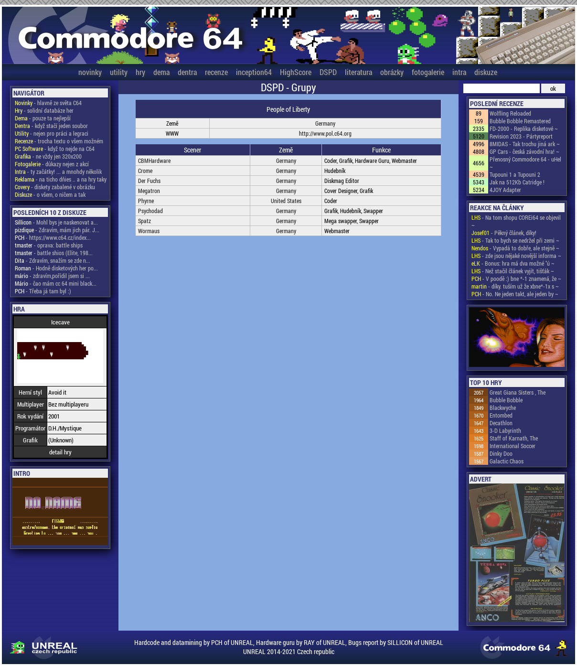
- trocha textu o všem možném (59, 141)
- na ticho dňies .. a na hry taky (61, 179)
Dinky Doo (501, 453)
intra (459, 72)
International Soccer (512, 446)
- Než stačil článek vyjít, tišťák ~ (512, 271)
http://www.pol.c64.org (325, 133)
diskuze (485, 72)
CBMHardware (154, 160)
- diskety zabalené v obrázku (55, 187)
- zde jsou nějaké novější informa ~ (516, 255)
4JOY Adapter (505, 189)
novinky (90, 72)
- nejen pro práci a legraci (51, 133)
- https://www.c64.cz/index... (53, 237)
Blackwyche (503, 407)
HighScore (295, 72)
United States (286, 200)
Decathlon (501, 423)
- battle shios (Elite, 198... (54, 253)
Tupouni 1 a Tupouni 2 (515, 174)
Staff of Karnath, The (514, 438)
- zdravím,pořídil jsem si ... (52, 275)
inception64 (254, 72)
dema (161, 72)
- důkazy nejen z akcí (52, 164)
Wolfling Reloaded (510, 113)
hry (140, 72)
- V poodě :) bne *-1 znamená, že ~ (516, 278)
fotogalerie (428, 72)
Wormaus (149, 231)
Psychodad (150, 211)
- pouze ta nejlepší (43, 118)
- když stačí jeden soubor (51, 125)
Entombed (501, 415)
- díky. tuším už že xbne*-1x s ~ (515, 286)
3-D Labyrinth (505, 430)
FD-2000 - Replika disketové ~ (524, 128)
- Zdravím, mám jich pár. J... (57, 230)
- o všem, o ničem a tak (50, 194)
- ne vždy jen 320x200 (48, 156)
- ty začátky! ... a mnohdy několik (58, 171)
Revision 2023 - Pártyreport (521, 136)
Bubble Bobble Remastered (520, 121)
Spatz (144, 221)
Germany (325, 123)
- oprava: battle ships (49, 245)
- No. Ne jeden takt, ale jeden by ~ (514, 294)
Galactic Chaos (507, 461)
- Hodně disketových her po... (56, 268)
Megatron (149, 190)
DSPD (328, 72)
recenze (216, 72)
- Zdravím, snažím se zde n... (52, 260)
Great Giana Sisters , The (517, 392)
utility (119, 72)
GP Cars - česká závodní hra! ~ (524, 151)
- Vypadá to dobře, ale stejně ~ (515, 248)
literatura (358, 72)
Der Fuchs (149, 180)
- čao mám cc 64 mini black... (55, 283)
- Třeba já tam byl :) (43, 291)
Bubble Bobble (506, 400)
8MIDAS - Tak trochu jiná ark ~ (525, 144)
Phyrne (146, 200)
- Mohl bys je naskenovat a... (56, 222)
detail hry (60, 452)
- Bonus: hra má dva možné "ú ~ (513, 263)
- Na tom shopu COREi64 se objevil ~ (516, 221)
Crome (145, 170)
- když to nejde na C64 (55, 148)
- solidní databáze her (44, 110)
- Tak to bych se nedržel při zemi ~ (515, 240)
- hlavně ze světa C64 (48, 103)
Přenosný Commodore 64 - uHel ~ (525, 163)
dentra (187, 72)
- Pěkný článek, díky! (503, 232)
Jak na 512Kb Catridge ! (517, 182)
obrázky (392, 72)
